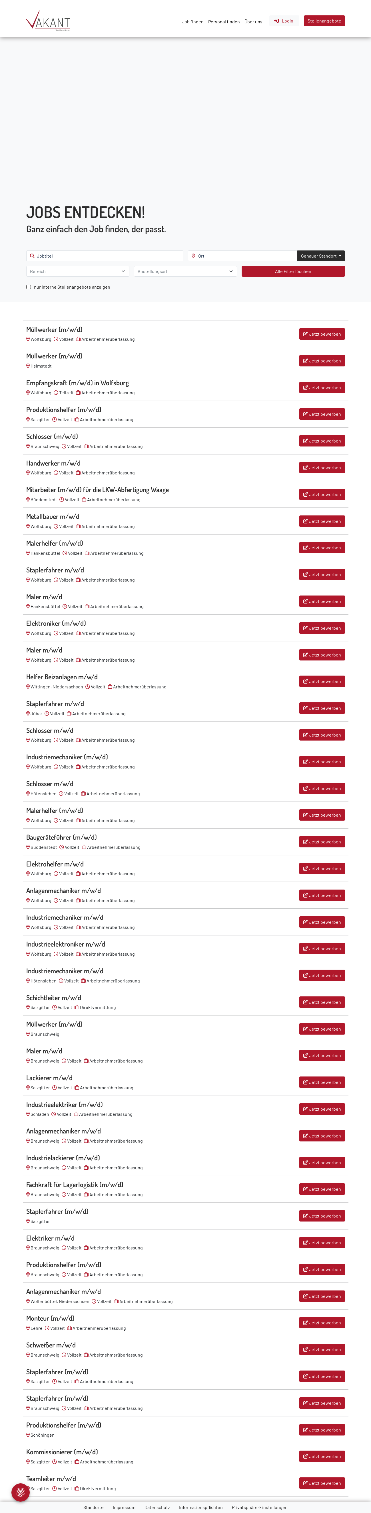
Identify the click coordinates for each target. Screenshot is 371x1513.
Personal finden (224, 21)
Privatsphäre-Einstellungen (260, 1507)
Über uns (253, 21)
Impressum (124, 1507)
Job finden (193, 21)
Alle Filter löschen (293, 271)
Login (283, 20)
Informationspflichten (201, 1507)
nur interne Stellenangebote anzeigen (72, 286)
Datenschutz (157, 1507)
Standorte (93, 1507)
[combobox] (77, 271)
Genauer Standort (319, 255)
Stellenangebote (324, 20)
